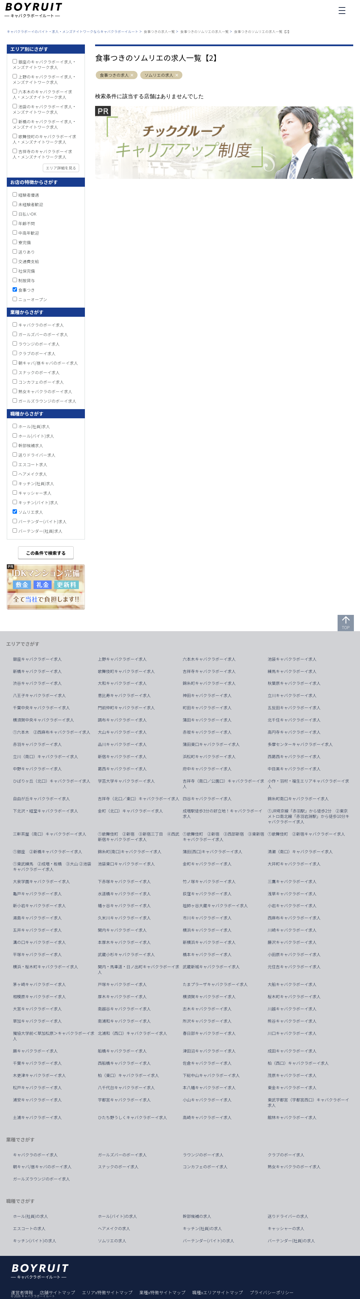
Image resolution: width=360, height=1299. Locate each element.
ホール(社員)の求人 (30, 1216)
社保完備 (26, 271)
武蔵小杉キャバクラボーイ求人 (126, 954)
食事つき (26, 290)
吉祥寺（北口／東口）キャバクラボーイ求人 (138, 798)
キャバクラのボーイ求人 (41, 325)
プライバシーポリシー (272, 1292)
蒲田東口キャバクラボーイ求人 (211, 744)
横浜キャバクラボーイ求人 (207, 930)
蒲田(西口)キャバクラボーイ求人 (212, 851)
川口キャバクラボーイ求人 (292, 1033)
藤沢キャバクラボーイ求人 (292, 942)
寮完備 (24, 242)
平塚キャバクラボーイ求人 (37, 954)
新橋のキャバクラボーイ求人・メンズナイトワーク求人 (44, 124)
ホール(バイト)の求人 (117, 1216)
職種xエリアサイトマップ (217, 1292)
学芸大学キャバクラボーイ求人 (126, 781)
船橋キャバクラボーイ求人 (122, 1051)
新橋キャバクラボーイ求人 (37, 671)
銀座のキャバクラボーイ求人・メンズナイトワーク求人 (44, 64)
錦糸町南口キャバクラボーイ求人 (298, 798)
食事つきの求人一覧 (159, 31)
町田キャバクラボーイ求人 (207, 707)
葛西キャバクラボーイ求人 (122, 768)
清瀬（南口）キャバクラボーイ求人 (300, 851)
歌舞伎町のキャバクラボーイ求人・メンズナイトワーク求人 (44, 139)
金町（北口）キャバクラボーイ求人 (130, 810)
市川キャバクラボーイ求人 (207, 917)
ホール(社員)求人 (34, 426)
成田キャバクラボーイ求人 (292, 1051)
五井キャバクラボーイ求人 (37, 930)
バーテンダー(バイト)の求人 (208, 1240)
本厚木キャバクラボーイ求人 (124, 942)
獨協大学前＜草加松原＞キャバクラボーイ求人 (53, 1035)
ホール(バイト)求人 (36, 436)
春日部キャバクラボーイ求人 (209, 1033)
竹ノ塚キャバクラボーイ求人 (209, 881)
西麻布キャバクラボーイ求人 (294, 917)
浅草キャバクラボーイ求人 (292, 893)
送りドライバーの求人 (288, 1216)
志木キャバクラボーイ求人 (207, 1008)
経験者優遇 (28, 195)
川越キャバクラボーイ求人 (292, 1008)
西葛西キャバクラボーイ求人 (294, 756)
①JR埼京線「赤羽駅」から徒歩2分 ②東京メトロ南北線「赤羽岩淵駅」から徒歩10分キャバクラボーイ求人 (308, 816)
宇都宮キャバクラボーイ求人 (124, 1099)
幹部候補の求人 (197, 1216)
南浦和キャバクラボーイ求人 (124, 1021)
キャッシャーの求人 (286, 1228)
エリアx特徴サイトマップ (107, 1292)
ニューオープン (32, 299)
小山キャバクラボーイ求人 (207, 1099)
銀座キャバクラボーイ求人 (37, 659)
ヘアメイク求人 (32, 474)
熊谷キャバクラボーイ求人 (292, 1021)
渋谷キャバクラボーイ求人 (37, 683)
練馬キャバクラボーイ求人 (292, 671)
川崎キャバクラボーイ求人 (292, 930)
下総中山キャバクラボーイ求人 (211, 1075)
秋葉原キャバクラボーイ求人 (294, 683)
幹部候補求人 (30, 445)
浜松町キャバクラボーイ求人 (209, 756)
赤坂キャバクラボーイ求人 (207, 732)
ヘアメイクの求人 (114, 1228)
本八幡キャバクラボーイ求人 (209, 1087)
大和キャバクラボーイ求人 (122, 683)
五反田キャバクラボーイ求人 (294, 707)
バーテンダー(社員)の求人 (291, 1240)
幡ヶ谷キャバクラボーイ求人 (124, 905)
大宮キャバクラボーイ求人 (37, 1008)
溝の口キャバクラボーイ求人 (39, 942)
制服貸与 (26, 280)
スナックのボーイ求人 (39, 372)
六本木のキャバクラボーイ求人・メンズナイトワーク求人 (42, 94)
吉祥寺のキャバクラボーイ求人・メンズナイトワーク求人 (42, 154)
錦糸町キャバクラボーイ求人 (209, 683)
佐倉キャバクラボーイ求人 (207, 1063)
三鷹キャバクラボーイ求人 (292, 881)
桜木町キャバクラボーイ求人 (294, 996)
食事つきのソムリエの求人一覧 (204, 31)
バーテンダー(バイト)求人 (42, 521)
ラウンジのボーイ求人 (39, 344)
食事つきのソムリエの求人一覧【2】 (262, 31)
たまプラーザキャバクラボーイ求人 (215, 984)
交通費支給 (28, 261)
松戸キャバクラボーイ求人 (37, 1087)
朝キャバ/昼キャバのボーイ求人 (48, 363)
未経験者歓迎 (30, 204)
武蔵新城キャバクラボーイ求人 (211, 966)
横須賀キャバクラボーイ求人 (209, 996)
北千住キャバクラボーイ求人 (294, 719)
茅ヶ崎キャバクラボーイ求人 (39, 984)
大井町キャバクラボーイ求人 (294, 863)
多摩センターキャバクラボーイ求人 (300, 744)
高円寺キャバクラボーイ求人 (294, 732)
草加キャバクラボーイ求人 (37, 1021)
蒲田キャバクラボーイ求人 (207, 719)
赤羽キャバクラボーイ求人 (37, 744)
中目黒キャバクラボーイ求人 (294, 768)
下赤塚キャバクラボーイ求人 (124, 881)
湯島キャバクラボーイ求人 (37, 917)
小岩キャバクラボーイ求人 (292, 905)
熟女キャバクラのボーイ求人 (45, 391)
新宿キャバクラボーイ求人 (122, 756)
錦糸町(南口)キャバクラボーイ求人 (130, 851)
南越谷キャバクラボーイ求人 (124, 1008)
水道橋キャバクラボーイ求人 (124, 893)
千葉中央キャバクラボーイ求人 (41, 707)
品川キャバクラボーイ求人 (122, 744)
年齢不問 (26, 223)
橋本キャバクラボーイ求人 (207, 954)
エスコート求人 (32, 464)
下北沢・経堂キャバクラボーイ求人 (45, 810)
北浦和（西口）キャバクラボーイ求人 (132, 1033)
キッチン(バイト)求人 (38, 502)
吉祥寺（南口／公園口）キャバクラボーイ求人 (223, 783)
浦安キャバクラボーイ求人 (37, 1099)
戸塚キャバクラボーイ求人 (122, 984)
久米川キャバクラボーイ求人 (124, 917)
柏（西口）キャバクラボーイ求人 (298, 1063)
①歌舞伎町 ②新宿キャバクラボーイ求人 (306, 834)
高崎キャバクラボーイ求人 (207, 1117)
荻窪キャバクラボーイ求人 (207, 893)
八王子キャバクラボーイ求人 (39, 695)
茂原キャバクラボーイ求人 (292, 1075)
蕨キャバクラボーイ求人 (35, 1051)
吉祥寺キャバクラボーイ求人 (209, 671)
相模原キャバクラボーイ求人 (39, 996)
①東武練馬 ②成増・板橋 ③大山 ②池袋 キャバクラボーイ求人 (54, 866)
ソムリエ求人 (30, 512)
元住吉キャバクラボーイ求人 (294, 966)
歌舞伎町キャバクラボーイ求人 (126, 671)
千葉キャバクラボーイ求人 (37, 1063)
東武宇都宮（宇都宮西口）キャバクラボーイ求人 (308, 1102)
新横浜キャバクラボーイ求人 (209, 942)
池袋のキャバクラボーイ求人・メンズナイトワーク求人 (44, 109)
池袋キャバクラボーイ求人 (292, 659)
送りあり (26, 252)
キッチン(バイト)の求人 (34, 1240)
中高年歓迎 (28, 233)
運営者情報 (22, 1292)
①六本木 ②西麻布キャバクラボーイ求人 (51, 732)
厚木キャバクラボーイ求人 (122, 996)
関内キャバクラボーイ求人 (122, 930)
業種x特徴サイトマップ (162, 1292)
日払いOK (27, 214)
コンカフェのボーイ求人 (41, 382)
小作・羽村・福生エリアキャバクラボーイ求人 (308, 783)
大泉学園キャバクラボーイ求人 (41, 881)
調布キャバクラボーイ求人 (122, 719)
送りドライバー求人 (37, 455)
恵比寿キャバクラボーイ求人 (124, 695)
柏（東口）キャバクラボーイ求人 (128, 1075)
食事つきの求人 (114, 75)
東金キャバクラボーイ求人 (292, 1087)
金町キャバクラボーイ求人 (207, 863)
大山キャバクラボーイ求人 (122, 732)
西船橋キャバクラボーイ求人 (124, 1063)
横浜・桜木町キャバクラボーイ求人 (45, 966)
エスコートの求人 (29, 1228)
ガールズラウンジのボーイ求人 (47, 401)
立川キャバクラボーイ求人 (292, 695)
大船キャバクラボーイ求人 (292, 984)
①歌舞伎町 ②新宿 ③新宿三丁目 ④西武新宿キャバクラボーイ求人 (138, 836)
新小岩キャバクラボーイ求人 (39, 905)
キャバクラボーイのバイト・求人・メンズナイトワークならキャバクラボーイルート (72, 31)
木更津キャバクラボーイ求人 (39, 1075)
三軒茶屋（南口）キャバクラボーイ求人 (49, 834)
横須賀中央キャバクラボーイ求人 (43, 719)
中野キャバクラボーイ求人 (37, 768)
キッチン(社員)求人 (36, 483)
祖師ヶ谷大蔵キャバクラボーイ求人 (215, 905)
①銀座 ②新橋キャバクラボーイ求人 (47, 851)
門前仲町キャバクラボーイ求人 (126, 707)
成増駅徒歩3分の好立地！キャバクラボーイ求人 (222, 813)
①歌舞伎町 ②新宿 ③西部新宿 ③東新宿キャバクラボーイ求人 (223, 836)
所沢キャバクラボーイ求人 (207, 1021)
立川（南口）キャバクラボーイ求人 (45, 756)
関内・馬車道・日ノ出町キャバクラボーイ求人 (138, 969)
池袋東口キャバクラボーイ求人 (126, 863)
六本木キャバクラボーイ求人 (209, 659)
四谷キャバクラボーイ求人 (207, 798)
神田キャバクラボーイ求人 (207, 695)
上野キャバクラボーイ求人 (122, 659)
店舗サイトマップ (57, 1292)
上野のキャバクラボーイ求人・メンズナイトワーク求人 (44, 79)
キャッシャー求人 (35, 493)
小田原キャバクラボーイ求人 (294, 954)
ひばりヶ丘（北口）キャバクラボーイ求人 (51, 781)
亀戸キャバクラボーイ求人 (37, 893)
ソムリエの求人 (158, 75)
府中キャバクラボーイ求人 (207, 768)
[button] (132, 75)
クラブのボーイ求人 (37, 353)
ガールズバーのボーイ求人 (43, 334)
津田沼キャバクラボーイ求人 (209, 1051)
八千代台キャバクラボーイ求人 (126, 1087)
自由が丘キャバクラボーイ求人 (41, 798)
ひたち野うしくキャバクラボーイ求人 (132, 1117)
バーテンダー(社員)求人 (40, 531)
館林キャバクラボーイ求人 (292, 1117)
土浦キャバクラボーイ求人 (37, 1117)
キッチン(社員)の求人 (202, 1228)
